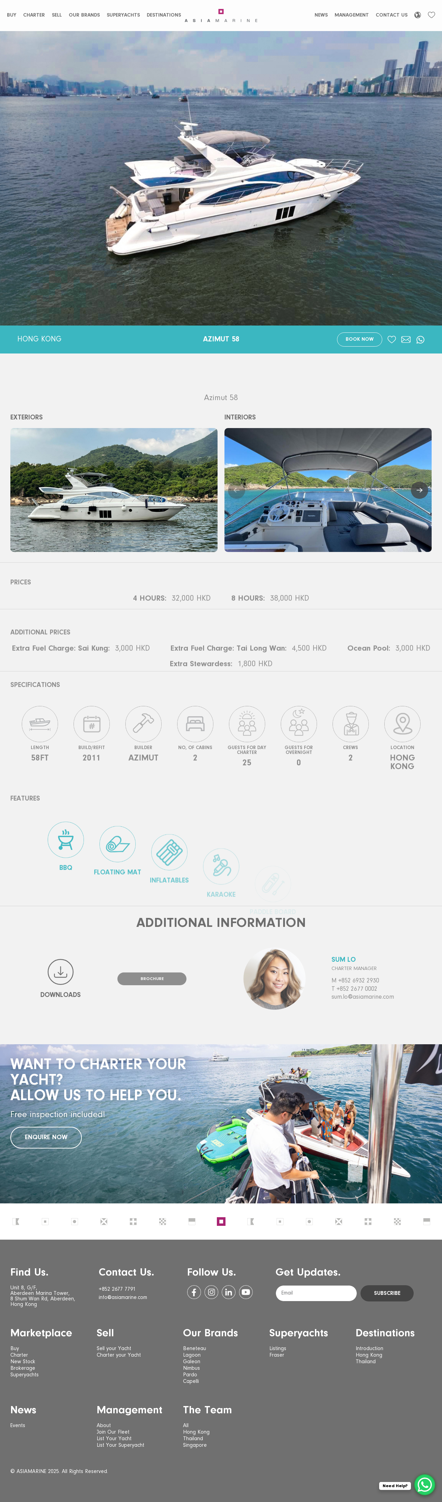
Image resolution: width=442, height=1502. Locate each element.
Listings (277, 1348)
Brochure (152, 979)
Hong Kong (369, 1355)
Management (352, 15)
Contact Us (391, 15)
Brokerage (22, 1368)
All (186, 1425)
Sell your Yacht (114, 1348)
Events (17, 1425)
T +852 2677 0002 (354, 989)
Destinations (164, 15)
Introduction (369, 1348)
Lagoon (192, 1355)
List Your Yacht (114, 1439)
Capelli (191, 1381)
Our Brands (84, 15)
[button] (236, 490)
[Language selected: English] (417, 15)
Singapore (195, 1445)
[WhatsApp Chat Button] (424, 1484)
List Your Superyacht (120, 1445)
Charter (34, 15)
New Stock (22, 1362)
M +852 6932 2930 (355, 981)
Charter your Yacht (119, 1355)
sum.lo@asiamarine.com (363, 997)
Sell (57, 15)
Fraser (276, 1355)
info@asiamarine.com (123, 1297)
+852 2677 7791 (117, 1289)
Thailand (366, 1362)
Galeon (191, 1362)
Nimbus (191, 1368)
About (104, 1425)
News (321, 15)
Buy (11, 15)
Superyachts (123, 15)
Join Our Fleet (113, 1432)
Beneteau (194, 1348)
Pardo (190, 1375)
